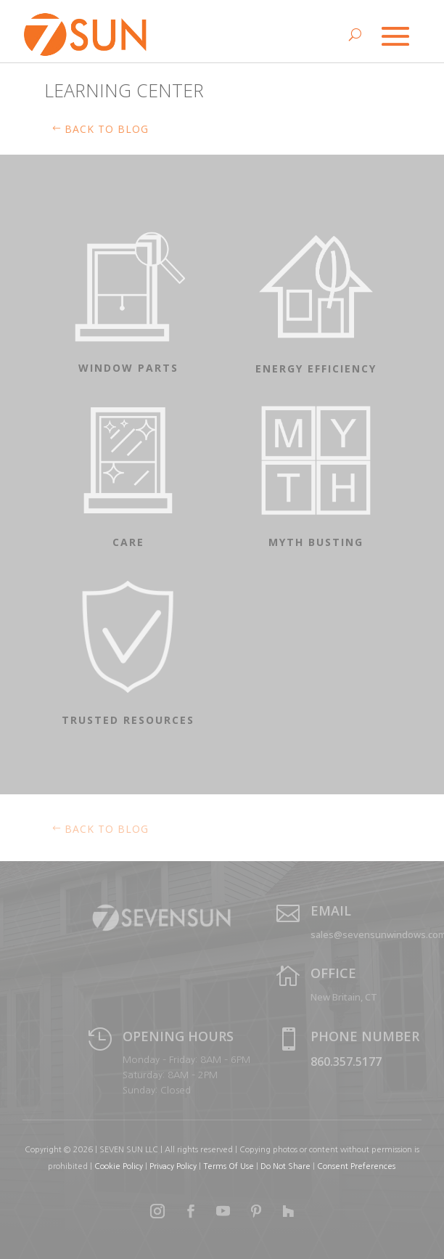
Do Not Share (286, 1166)
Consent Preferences (356, 1166)
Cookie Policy (118, 1166)
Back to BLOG (107, 129)
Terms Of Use (228, 1166)
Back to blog (107, 829)
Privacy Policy (173, 1166)
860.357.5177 (346, 1061)
